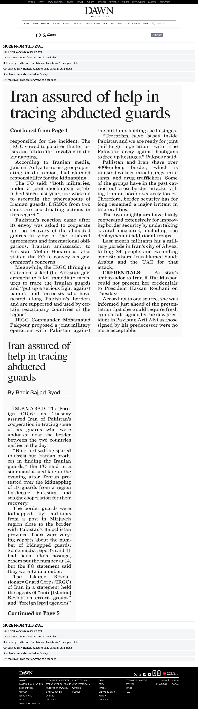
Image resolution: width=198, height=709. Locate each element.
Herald (80, 2)
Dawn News (104, 700)
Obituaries (165, 2)
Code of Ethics (26, 688)
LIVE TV (41, 2)
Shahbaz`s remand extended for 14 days (25, 74)
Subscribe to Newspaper (57, 680)
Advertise (114, 2)
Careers (152, 2)
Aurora (90, 2)
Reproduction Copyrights (58, 684)
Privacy (22, 700)
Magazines (116, 23)
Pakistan (45, 23)
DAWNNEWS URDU (55, 2)
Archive (146, 23)
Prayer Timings (79, 680)
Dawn (101, 680)
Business (67, 23)
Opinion (56, 23)
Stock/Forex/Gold (81, 684)
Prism (97, 23)
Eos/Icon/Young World (136, 680)
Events (125, 2)
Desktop (76, 692)
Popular (136, 23)
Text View (157, 35)
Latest (35, 23)
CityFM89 (101, 2)
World (77, 23)
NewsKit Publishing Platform (167, 684)
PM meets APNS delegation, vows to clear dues (29, 79)
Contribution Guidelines (31, 684)
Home (26, 23)
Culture (88, 23)
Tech (126, 23)
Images (70, 2)
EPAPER (31, 2)
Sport (105, 23)
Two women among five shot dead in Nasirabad (30, 57)
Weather (76, 688)
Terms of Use (25, 696)
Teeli (128, 692)
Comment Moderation (29, 704)
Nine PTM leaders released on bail (22, 51)
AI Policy (23, 692)
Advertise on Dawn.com (57, 688)
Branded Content (54, 692)
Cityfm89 (130, 684)
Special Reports (107, 692)
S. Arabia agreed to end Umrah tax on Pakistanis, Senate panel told (41, 63)
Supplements (138, 2)
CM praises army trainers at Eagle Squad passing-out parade (37, 68)
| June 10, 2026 (99, 17)
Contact (23, 680)
